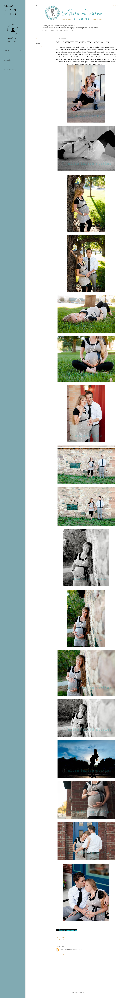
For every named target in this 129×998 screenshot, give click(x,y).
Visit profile (13, 41)
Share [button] (38, 39)
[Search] (116, 5)
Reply (62, 954)
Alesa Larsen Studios (10, 10)
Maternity (39, 46)
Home (44, 30)
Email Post (63, 937)
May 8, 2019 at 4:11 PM (76, 949)
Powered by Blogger (77, 992)
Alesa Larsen (12, 38)
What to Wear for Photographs (60, 30)
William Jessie (65, 949)
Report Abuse (9, 69)
